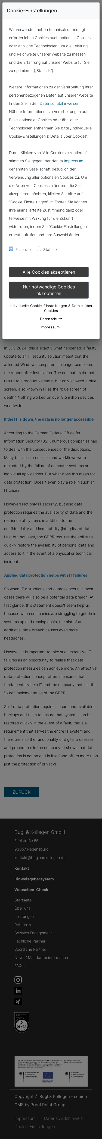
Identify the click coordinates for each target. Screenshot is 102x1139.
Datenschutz (51, 319)
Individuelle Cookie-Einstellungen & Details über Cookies (51, 308)
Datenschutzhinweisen (59, 103)
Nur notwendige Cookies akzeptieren (49, 290)
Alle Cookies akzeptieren (49, 272)
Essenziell (24, 249)
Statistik (50, 249)
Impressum (73, 160)
